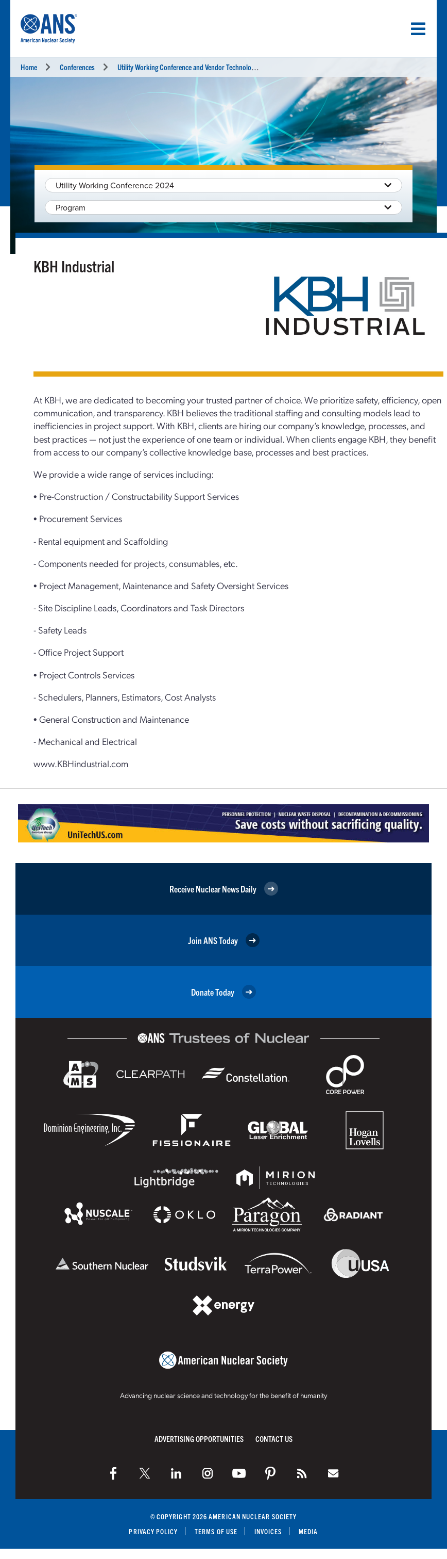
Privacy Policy (153, 1531)
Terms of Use (216, 1531)
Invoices (268, 1531)
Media (308, 1531)
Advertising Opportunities (199, 1438)
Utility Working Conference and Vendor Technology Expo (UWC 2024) (212, 67)
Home (29, 67)
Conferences (77, 67)
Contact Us (274, 1438)
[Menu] (418, 29)
